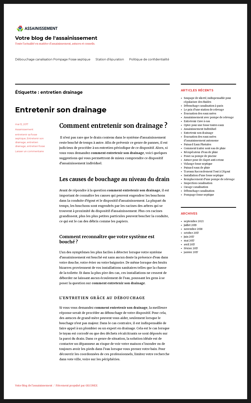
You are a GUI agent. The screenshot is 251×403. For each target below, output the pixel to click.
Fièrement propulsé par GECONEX (76, 385)
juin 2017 (189, 236)
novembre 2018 (193, 229)
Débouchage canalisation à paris (203, 105)
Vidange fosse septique (198, 163)
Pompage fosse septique (199, 194)
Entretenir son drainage (60, 109)
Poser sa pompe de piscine (200, 156)
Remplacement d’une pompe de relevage (209, 179)
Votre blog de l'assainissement (56, 38)
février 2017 (191, 248)
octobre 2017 (191, 232)
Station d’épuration (110, 59)
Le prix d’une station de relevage (204, 109)
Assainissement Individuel (200, 129)
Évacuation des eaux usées (200, 113)
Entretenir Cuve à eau (197, 121)
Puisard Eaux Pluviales (197, 144)
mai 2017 (189, 240)
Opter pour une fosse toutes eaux (204, 125)
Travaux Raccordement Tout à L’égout (207, 171)
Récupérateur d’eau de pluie (201, 152)
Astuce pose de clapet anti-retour (204, 160)
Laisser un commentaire (29, 151)
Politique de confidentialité (149, 59)
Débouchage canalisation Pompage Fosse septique (52, 59)
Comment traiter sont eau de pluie (205, 148)
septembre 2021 (193, 221)
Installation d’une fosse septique (204, 175)
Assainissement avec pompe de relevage (209, 117)
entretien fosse (36, 146)
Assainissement (24, 129)
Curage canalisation (196, 187)
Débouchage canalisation (199, 190)
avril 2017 (189, 244)
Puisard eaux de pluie (197, 167)
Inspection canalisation (198, 183)
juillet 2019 (190, 225)
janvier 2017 (191, 252)
